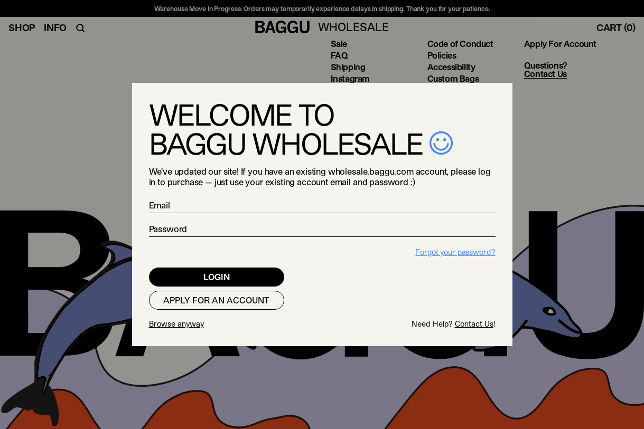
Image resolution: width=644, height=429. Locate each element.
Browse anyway (176, 323)
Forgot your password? (455, 251)
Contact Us (474, 323)
